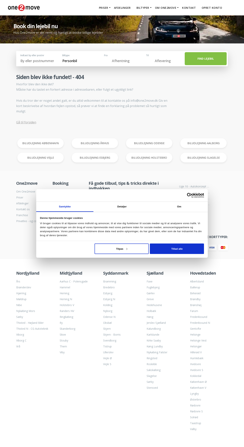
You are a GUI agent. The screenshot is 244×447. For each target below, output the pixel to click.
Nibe (19, 305)
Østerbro (195, 399)
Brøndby (195, 299)
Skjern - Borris (112, 334)
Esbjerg (107, 293)
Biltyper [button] (142, 8)
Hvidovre (195, 364)
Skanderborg (67, 328)
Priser (19, 197)
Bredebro (109, 287)
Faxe (149, 281)
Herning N (66, 299)
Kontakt (188, 8)
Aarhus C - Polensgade (74, 281)
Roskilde (152, 364)
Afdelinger (121, 8)
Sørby (150, 382)
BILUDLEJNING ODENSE (149, 143)
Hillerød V (196, 352)
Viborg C (21, 340)
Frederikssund (198, 317)
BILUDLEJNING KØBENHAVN (40, 143)
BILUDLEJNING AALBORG (203, 143)
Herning (64, 293)
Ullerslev (108, 352)
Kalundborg (154, 328)
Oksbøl (107, 323)
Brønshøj (195, 305)
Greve (150, 299)
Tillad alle (177, 248)
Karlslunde (153, 334)
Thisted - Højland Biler (30, 323)
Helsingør (196, 346)
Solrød (194, 417)
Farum (194, 311)
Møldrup (21, 299)
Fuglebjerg (153, 287)
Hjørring (21, 293)
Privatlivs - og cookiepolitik (31, 221)
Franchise (22, 215)
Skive (63, 334)
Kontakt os (23, 209)
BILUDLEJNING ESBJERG (95, 157)
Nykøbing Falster (157, 352)
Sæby (19, 317)
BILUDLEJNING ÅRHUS (95, 143)
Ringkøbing (66, 317)
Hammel (65, 287)
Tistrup (107, 346)
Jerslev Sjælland (156, 323)
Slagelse (152, 376)
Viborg (20, 334)
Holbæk (151, 311)
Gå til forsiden (26, 122)
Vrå (18, 346)
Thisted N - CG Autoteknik (32, 328)
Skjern (107, 328)
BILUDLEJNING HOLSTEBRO (149, 157)
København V (198, 387)
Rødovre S (196, 411)
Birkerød (195, 293)
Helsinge (195, 334)
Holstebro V (67, 305)
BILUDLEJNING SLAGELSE (203, 157)
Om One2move (25, 191)
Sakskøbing (154, 370)
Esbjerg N (109, 299)
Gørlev (151, 293)
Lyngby (194, 393)
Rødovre (195, 405)
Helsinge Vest (198, 340)
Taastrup (195, 423)
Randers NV (67, 311)
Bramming (109, 281)
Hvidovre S (196, 370)
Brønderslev (23, 287)
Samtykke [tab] (65, 206)
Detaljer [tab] (122, 206)
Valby (193, 429)
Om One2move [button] (165, 8)
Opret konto (211, 8)
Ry (61, 323)
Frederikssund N (200, 323)
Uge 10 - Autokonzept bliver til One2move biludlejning (194, 186)
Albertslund (197, 281)
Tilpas (121, 248)
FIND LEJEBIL (205, 58)
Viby (62, 352)
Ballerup (195, 287)
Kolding (107, 305)
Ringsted (152, 358)
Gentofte (195, 328)
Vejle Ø (107, 358)
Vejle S (107, 364)
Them (63, 346)
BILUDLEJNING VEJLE (40, 157)
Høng (150, 317)
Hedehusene (154, 305)
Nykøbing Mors (25, 311)
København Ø (198, 382)
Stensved (152, 387)
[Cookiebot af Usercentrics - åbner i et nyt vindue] (187, 195)
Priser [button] (102, 8)
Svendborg (109, 340)
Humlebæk (196, 358)
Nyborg (107, 311)
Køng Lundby (155, 346)
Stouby (64, 340)
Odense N (109, 317)
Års (18, 281)
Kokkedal (195, 376)
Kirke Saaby (154, 340)
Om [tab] (179, 206)
